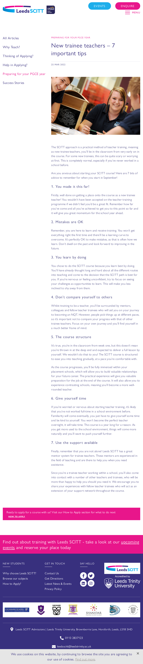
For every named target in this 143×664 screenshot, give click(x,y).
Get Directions (54, 578)
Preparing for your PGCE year (24, 73)
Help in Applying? (15, 64)
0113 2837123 (74, 638)
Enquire (128, 6)
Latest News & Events (58, 583)
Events (99, 6)
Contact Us (52, 573)
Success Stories (13, 82)
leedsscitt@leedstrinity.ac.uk (74, 646)
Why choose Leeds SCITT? (19, 573)
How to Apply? (12, 583)
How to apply (16, 516)
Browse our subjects (15, 578)
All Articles (11, 38)
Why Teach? (11, 46)
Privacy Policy (53, 589)
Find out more (85, 659)
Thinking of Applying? (18, 55)
